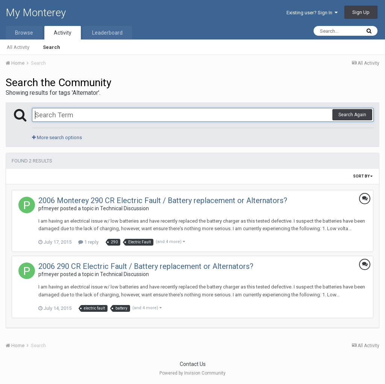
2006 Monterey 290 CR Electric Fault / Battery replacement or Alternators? (162, 200)
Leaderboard (107, 33)
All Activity (18, 47)
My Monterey (36, 12)
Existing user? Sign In (312, 12)
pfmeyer (48, 208)
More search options (57, 137)
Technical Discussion (124, 208)
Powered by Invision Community (192, 373)
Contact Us (193, 364)
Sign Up (361, 12)
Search (51, 47)
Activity (62, 33)
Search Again (352, 114)
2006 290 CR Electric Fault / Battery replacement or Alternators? (145, 266)
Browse (24, 33)
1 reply (88, 242)
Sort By (363, 176)
